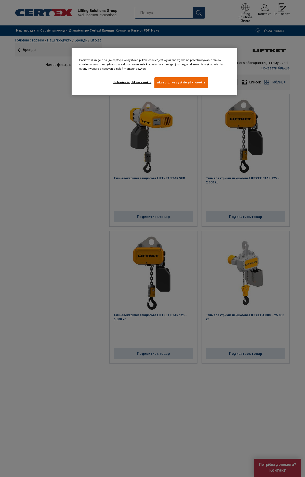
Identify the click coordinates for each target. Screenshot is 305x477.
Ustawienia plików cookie (132, 82)
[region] (154, 72)
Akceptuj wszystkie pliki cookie (181, 82)
